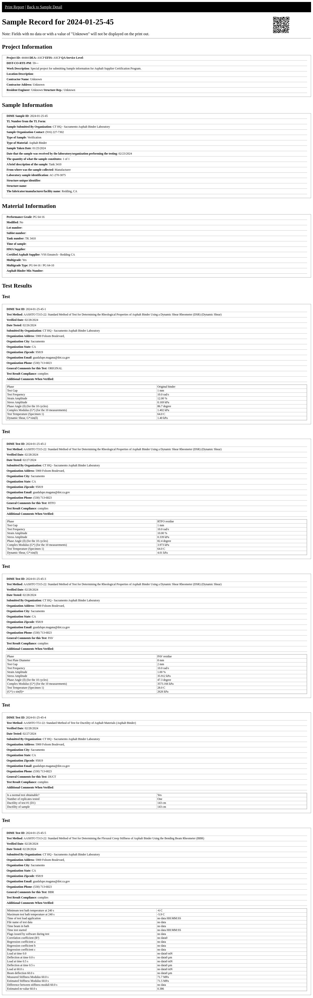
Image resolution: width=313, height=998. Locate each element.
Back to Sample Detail (44, 7)
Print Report (14, 7)
